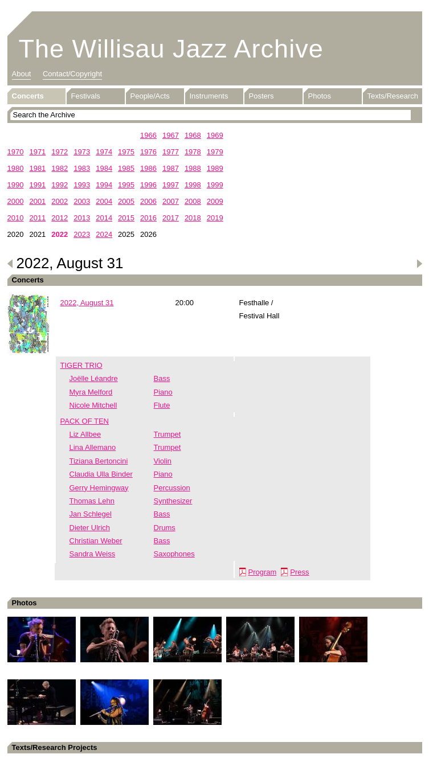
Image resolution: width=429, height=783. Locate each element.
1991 (37, 185)
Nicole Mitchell (93, 405)
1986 (148, 168)
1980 (15, 168)
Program (262, 572)
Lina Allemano (93, 447)
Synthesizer (173, 501)
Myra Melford (91, 392)
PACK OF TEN (84, 421)
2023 (81, 234)
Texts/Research (393, 96)
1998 (193, 185)
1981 (37, 168)
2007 (170, 201)
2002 (59, 201)
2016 (148, 218)
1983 (81, 168)
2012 (59, 218)
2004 (104, 201)
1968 (193, 135)
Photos (319, 96)
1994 (104, 185)
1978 (193, 151)
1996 (148, 185)
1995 (126, 185)
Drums (164, 527)
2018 (193, 218)
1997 (170, 185)
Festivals (85, 96)
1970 (15, 151)
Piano (163, 392)
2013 (81, 218)
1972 (59, 151)
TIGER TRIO (81, 365)
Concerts (28, 96)
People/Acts (150, 96)
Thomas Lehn (92, 501)
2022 (59, 234)
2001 (37, 201)
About (21, 73)
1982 (59, 168)
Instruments (209, 96)
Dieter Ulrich (90, 527)
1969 (215, 135)
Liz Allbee (85, 434)
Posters (261, 96)
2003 (81, 201)
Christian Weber (96, 540)
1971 (37, 151)
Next (419, 263)
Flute (162, 405)
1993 (81, 185)
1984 (104, 168)
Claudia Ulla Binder (101, 474)
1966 (148, 135)
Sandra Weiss (93, 554)
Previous (10, 263)
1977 (170, 151)
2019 (215, 218)
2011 (37, 218)
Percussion (172, 487)
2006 (148, 201)
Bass (162, 378)
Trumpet (167, 434)
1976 (148, 151)
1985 (126, 168)
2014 (104, 218)
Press (299, 572)
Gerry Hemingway (99, 487)
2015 (126, 218)
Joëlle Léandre (94, 378)
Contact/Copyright (72, 73)
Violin (163, 461)
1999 (215, 185)
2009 (215, 201)
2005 (126, 201)
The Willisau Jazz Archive (171, 48)
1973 (81, 151)
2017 (170, 218)
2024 (104, 234)
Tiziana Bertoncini (99, 461)
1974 (104, 151)
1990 (15, 185)
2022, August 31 (87, 302)
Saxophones (174, 554)
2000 (15, 201)
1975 (126, 151)
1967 (170, 135)
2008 (193, 201)
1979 (215, 151)
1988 (193, 168)
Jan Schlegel (91, 514)
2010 (15, 218)
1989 (215, 168)
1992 (59, 185)
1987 (170, 168)
